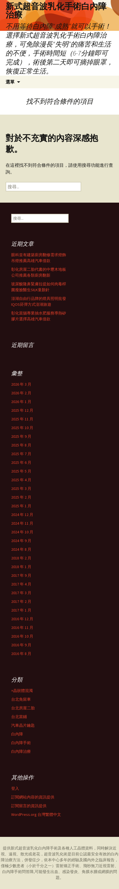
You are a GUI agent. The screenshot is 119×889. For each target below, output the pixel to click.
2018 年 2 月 (21, 558)
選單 (10, 82)
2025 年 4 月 (21, 479)
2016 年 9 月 (21, 644)
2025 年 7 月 (21, 453)
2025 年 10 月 (22, 427)
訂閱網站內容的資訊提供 (32, 797)
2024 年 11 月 (22, 523)
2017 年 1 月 (21, 610)
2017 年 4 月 (21, 584)
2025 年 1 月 (21, 505)
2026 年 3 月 (21, 384)
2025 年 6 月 (21, 462)
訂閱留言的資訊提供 (28, 805)
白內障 (17, 734)
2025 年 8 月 (21, 445)
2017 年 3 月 (21, 592)
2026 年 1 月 (21, 401)
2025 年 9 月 (21, 436)
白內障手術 (21, 742)
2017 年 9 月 (21, 575)
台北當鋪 (19, 716)
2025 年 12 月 (22, 410)
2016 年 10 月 (22, 636)
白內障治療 (21, 751)
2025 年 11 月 (22, 419)
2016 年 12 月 (22, 618)
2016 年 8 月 (21, 653)
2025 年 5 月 (21, 471)
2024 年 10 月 (22, 531)
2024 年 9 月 (21, 540)
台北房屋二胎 (23, 707)
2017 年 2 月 (21, 601)
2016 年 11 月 (22, 627)
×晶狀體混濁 (22, 690)
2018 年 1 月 (21, 566)
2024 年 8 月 (21, 549)
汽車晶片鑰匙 (23, 725)
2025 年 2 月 (21, 497)
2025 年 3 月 (21, 488)
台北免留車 (21, 699)
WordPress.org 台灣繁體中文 (36, 814)
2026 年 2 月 (21, 392)
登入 (15, 788)
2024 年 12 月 (22, 514)
